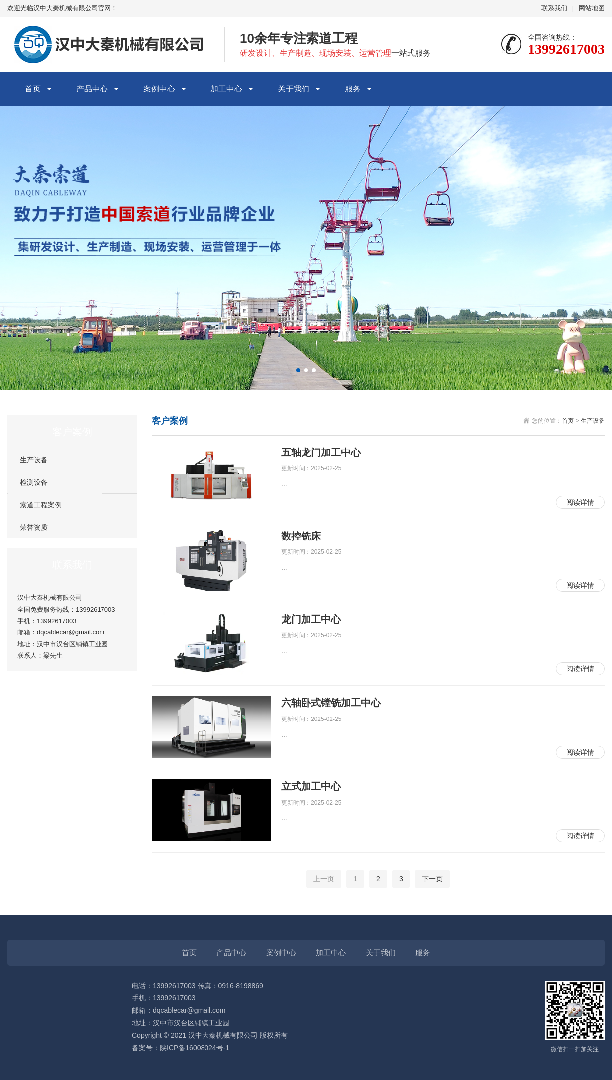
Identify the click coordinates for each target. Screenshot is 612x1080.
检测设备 (34, 482)
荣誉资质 (34, 527)
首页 (33, 89)
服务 (353, 89)
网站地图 (592, 8)
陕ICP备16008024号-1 (194, 1048)
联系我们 (554, 8)
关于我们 (293, 89)
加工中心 (226, 89)
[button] (298, 370)
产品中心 (92, 89)
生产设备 (34, 460)
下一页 (432, 879)
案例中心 (159, 89)
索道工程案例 (41, 505)
